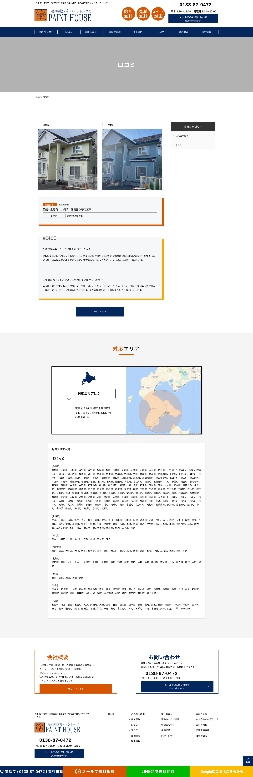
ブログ (160, 31)
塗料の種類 (201, 724)
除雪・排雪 (166, 735)
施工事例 (137, 31)
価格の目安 (201, 735)
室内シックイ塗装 (170, 719)
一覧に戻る (98, 311)
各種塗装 (165, 730)
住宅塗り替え (182, 135)
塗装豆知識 (115, 31)
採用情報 (206, 31)
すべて (179, 144)
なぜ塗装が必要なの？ (207, 719)
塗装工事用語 (202, 730)
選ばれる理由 (46, 31)
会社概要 (183, 31)
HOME (37, 97)
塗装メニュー (92, 31)
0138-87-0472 (196, 4)
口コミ (68, 31)
